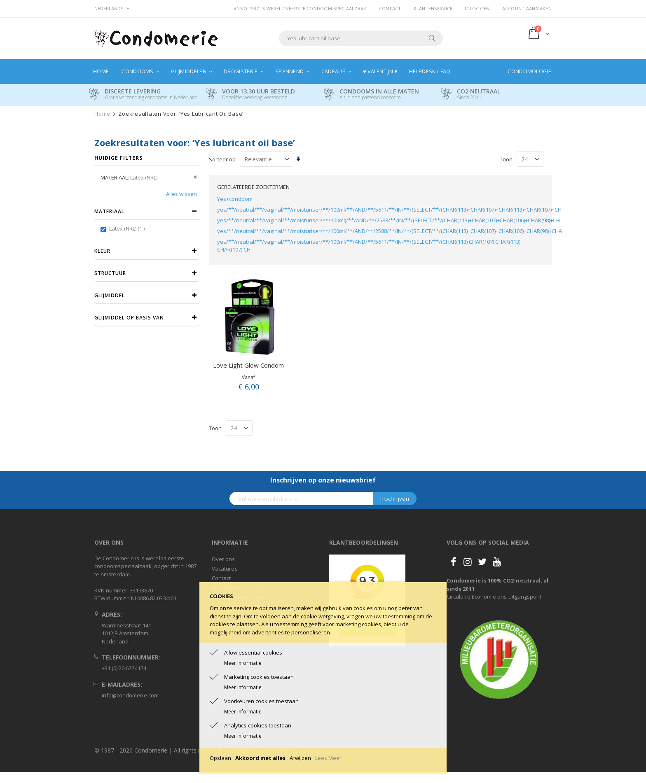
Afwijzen (300, 758)
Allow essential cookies (253, 652)
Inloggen (477, 8)
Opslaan (220, 758)
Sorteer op (222, 159)
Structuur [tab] (110, 273)
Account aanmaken (527, 8)
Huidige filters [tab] (118, 157)
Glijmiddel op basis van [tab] (129, 317)
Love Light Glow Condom (248, 365)
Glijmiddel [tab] (109, 295)
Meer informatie (243, 662)
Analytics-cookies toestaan (257, 725)
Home (102, 114)
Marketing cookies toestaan (259, 676)
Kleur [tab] (102, 250)
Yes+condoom (235, 199)
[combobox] (361, 38)
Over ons (223, 559)
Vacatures (225, 568)
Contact (390, 8)
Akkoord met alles (260, 758)
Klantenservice (433, 8)
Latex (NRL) (128, 228)
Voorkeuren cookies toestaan (261, 701)
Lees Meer (328, 758)
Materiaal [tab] (109, 211)
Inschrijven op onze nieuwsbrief (323, 480)
